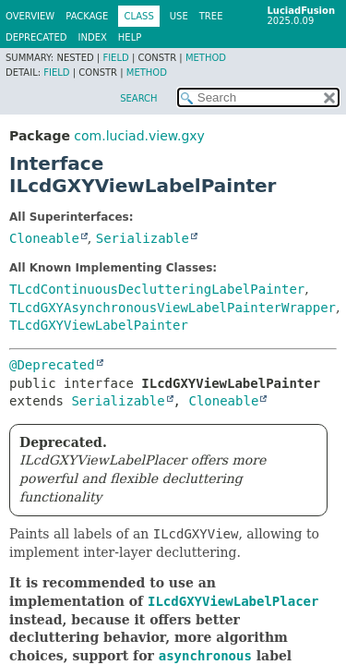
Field (115, 58)
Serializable (142, 238)
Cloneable (44, 238)
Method (205, 58)
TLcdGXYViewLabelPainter (98, 325)
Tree (211, 16)
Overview (30, 16)
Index (92, 37)
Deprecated (36, 37)
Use (179, 16)
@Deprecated (52, 364)
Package (87, 16)
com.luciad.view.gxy (139, 135)
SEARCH (138, 98)
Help (129, 37)
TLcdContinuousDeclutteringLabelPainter (156, 289)
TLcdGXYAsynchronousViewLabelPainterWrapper (172, 307)
